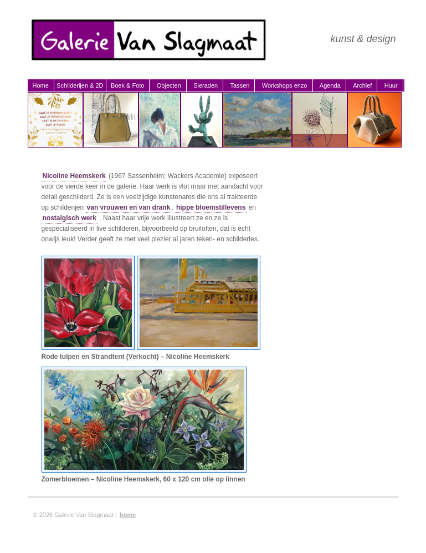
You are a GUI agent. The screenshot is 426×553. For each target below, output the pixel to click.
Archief (362, 85)
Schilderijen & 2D (80, 85)
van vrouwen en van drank (129, 207)
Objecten (169, 85)
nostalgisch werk (69, 218)
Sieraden (205, 85)
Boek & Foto (128, 85)
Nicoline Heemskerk (74, 176)
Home (41, 85)
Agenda (330, 85)
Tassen (240, 85)
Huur (391, 85)
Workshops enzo (284, 85)
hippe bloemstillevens (210, 207)
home (128, 514)
